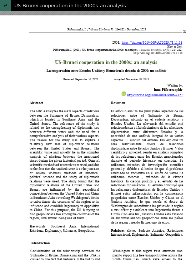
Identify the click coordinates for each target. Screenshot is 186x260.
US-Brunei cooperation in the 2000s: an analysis (70, 5)
